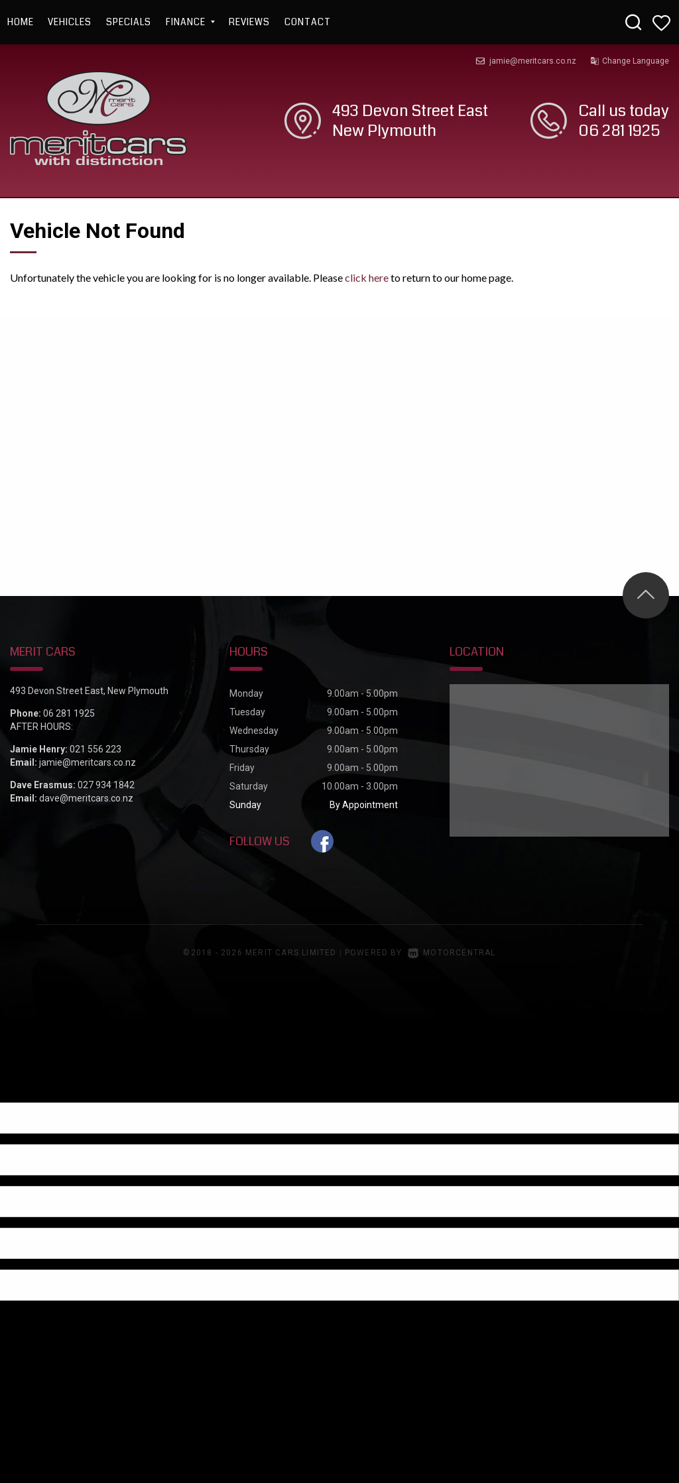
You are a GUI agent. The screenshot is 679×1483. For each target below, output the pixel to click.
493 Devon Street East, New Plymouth (89, 690)
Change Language (629, 61)
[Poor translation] (32, 1091)
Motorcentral (452, 952)
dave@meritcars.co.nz (86, 798)
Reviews (249, 22)
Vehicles (70, 22)
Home (20, 22)
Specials (128, 22)
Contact (307, 22)
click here (367, 277)
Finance (190, 22)
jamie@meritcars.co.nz (532, 61)
